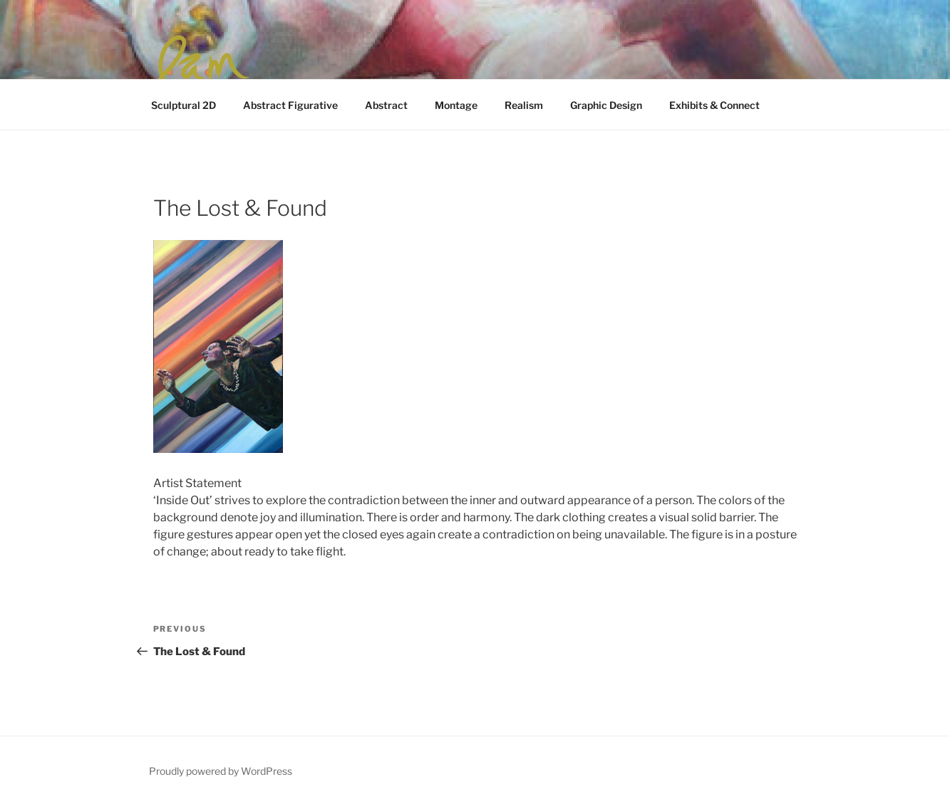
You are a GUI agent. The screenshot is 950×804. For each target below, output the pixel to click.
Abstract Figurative (290, 105)
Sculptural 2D (183, 105)
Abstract (386, 105)
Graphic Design (606, 105)
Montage (456, 105)
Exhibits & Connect (714, 105)
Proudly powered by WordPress (220, 771)
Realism (524, 105)
